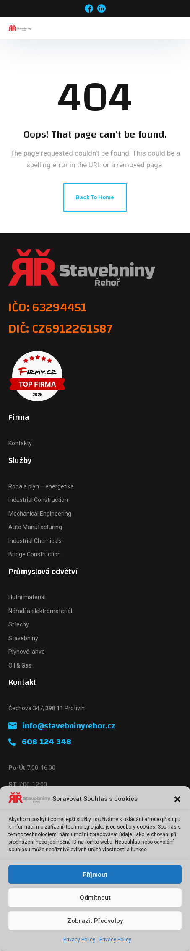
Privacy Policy (79, 940)
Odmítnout (95, 898)
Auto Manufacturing (35, 527)
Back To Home (95, 197)
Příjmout (95, 874)
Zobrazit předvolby (95, 921)
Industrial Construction (38, 499)
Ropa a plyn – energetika (41, 486)
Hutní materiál (27, 597)
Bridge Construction (34, 554)
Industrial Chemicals (35, 541)
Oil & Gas (19, 665)
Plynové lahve (26, 651)
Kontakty (20, 443)
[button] (177, 799)
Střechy (18, 624)
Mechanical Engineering (39, 513)
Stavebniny (23, 638)
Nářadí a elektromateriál (40, 611)
